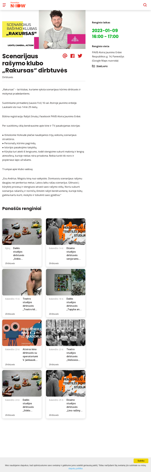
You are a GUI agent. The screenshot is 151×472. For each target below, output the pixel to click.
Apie (79, 6)
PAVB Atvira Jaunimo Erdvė (107, 54)
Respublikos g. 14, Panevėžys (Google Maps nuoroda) (108, 60)
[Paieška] (137, 6)
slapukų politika (75, 468)
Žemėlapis (102, 68)
